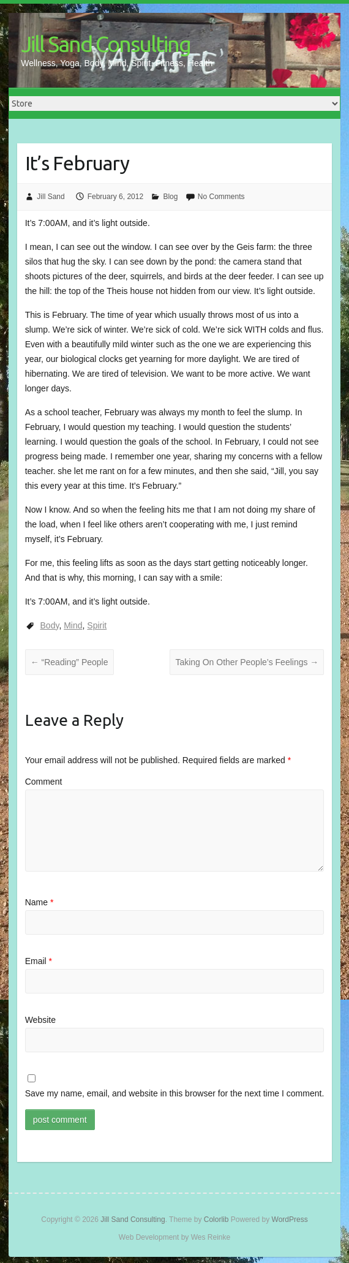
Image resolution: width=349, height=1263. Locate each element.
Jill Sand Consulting (105, 43)
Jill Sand (50, 196)
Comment (43, 781)
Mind (73, 625)
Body (49, 625)
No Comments (221, 196)
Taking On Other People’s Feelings (246, 662)
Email (38, 961)
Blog (170, 196)
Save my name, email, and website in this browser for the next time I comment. (175, 1093)
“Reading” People (69, 662)
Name (39, 902)
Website (40, 1020)
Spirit (97, 625)
